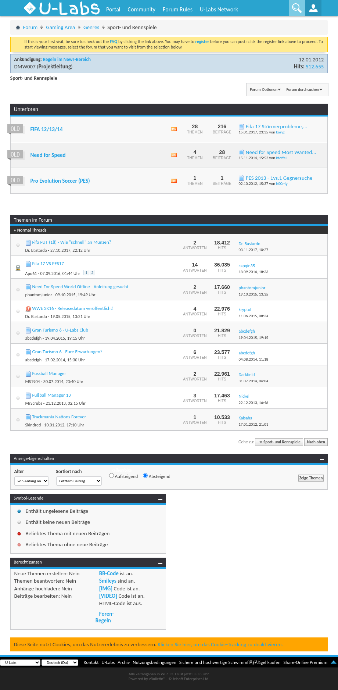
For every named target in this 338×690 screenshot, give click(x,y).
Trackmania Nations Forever (59, 416)
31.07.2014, (253, 381)
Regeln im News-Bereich (67, 59)
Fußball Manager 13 (51, 395)
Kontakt (91, 662)
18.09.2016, (253, 271)
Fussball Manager (49, 373)
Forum (30, 27)
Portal (113, 9)
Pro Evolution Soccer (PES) (60, 181)
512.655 (315, 66)
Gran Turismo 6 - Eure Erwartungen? (67, 351)
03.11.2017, (253, 249)
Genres (91, 27)
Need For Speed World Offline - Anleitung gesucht (80, 286)
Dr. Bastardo (36, 250)
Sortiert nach (69, 471)
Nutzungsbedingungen (154, 662)
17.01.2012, (253, 424)
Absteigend (156, 476)
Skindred (33, 425)
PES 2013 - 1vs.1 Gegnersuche (279, 178)
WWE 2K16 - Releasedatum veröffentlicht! (73, 308)
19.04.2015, (253, 337)
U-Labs (108, 662)
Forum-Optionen (263, 89)
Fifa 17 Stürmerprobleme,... (277, 126)
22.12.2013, (253, 402)
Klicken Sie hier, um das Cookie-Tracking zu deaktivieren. (220, 644)
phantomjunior (38, 294)
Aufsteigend (123, 476)
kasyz (280, 132)
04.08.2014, (253, 359)
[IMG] (105, 588)
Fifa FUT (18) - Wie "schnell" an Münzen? (71, 242)
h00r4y (281, 183)
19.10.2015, (253, 294)
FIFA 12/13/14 (46, 129)
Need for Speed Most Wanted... (281, 152)
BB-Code (109, 573)
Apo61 (31, 273)
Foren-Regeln (105, 617)
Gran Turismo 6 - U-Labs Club (60, 330)
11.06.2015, (253, 316)
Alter (19, 471)
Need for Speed (48, 155)
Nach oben (316, 442)
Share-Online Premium (305, 662)
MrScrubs (33, 403)
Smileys (107, 581)
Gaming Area (60, 27)
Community (141, 9)
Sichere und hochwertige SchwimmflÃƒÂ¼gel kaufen (230, 662)
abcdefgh (33, 338)
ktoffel (281, 157)
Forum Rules (178, 9)
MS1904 (32, 381)
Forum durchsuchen (302, 89)
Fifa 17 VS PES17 (48, 263)
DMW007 (25, 66)
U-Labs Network (219, 9)
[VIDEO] (108, 596)
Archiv (124, 662)
